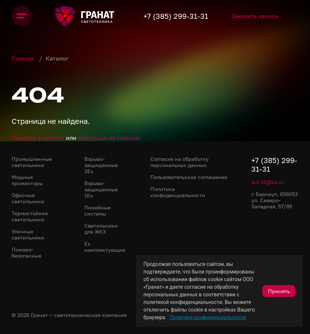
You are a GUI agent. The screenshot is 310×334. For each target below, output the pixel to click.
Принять (279, 291)
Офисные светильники (28, 198)
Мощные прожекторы (27, 180)
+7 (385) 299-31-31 (175, 16)
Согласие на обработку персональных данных (179, 162)
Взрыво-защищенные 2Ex (101, 165)
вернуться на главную (109, 137)
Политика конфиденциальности (207, 317)
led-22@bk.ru (267, 182)
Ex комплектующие (104, 247)
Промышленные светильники (32, 162)
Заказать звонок (254, 16)
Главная (23, 58)
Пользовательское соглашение (188, 177)
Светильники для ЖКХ (101, 228)
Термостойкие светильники (30, 216)
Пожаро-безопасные (26, 252)
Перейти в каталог (38, 137)
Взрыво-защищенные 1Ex (101, 189)
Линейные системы (97, 210)
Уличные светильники (28, 234)
